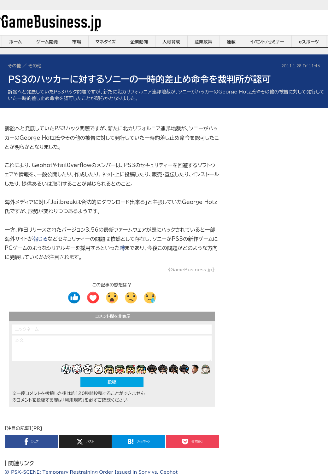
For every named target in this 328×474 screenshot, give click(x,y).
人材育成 (171, 42)
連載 (231, 42)
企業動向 (139, 42)
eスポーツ (309, 42)
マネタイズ (106, 42)
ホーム (15, 42)
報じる (40, 238)
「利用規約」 (73, 400)
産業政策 (203, 42)
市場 (76, 42)
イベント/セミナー (267, 42)
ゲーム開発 (47, 42)
